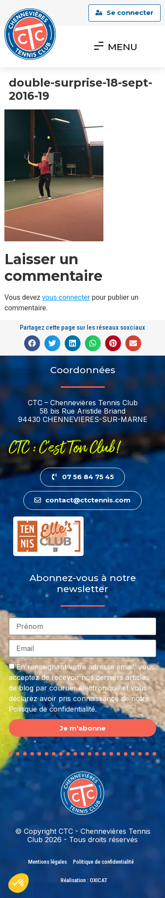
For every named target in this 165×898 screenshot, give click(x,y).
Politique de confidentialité (103, 861)
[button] (32, 343)
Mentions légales (47, 861)
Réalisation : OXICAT (84, 880)
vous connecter (66, 297)
